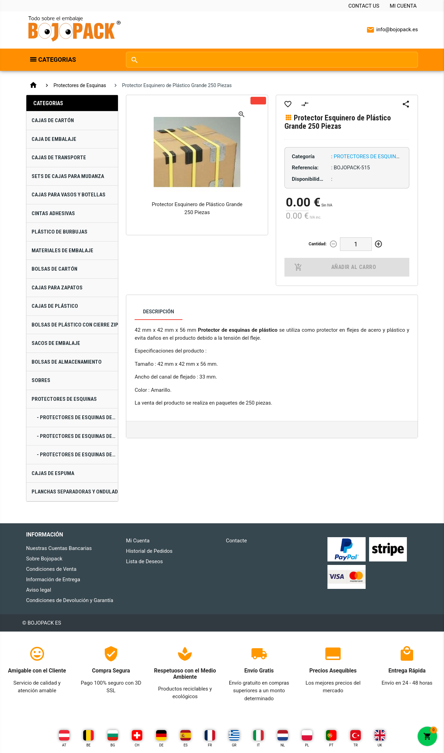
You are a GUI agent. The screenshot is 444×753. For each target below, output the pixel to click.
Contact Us (363, 6)
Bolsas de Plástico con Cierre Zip (75, 325)
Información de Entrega (53, 579)
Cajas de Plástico (55, 306)
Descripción (158, 311)
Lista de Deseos (144, 561)
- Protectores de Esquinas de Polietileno (77, 454)
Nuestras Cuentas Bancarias (59, 548)
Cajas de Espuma (53, 473)
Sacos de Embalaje (56, 343)
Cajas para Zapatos (57, 288)
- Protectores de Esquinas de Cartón (77, 417)
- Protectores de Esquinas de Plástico (77, 436)
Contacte (236, 541)
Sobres (41, 380)
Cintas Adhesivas (53, 213)
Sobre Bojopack (44, 559)
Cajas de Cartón (53, 120)
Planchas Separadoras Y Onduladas (75, 492)
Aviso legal (38, 590)
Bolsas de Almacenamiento (67, 362)
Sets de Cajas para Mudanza (68, 176)
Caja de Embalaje (54, 139)
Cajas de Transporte (59, 157)
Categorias (57, 59)
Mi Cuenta (403, 6)
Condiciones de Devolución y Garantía (69, 600)
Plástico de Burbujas (59, 232)
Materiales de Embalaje (62, 250)
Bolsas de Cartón (54, 269)
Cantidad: (318, 244)
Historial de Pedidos (149, 551)
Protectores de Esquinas (79, 85)
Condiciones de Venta (51, 569)
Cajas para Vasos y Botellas (68, 195)
